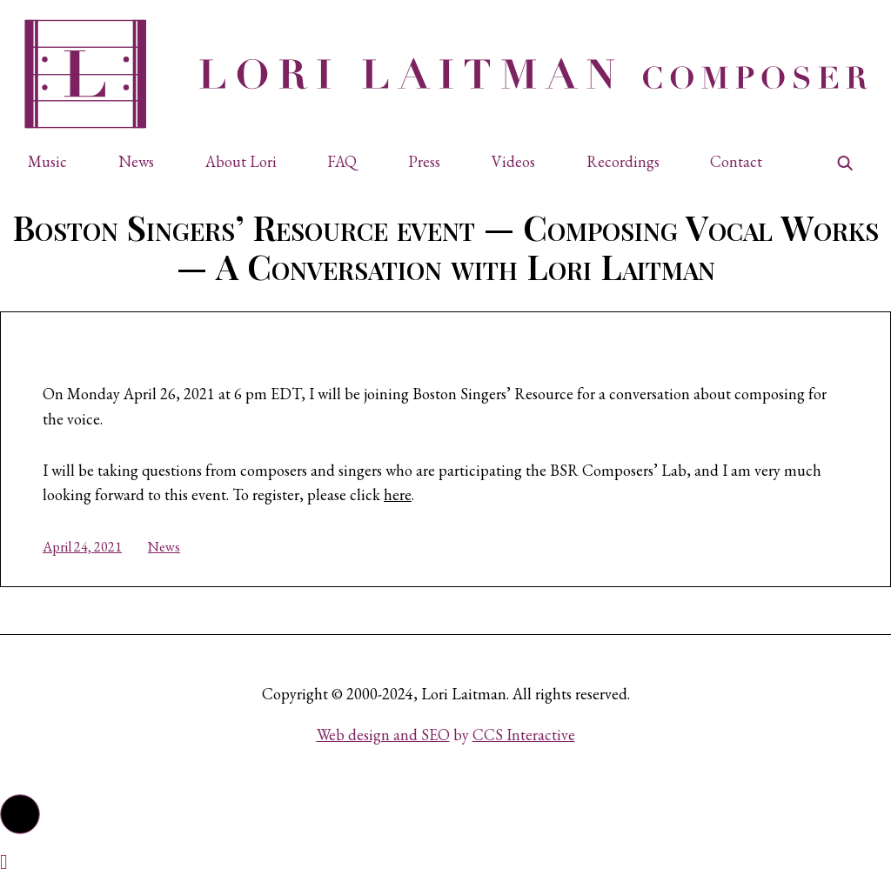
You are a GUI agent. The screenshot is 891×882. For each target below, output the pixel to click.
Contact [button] (736, 161)
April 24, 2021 (82, 547)
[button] (55, 162)
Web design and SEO (383, 735)
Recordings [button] (623, 161)
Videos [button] (513, 161)
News (164, 547)
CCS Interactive (523, 735)
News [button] (136, 161)
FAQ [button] (342, 161)
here (398, 494)
